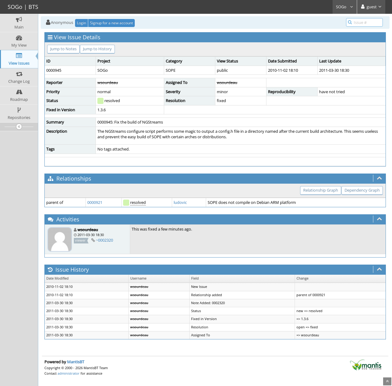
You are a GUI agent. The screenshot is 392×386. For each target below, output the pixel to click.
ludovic (180, 202)
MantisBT (75, 362)
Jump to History (97, 49)
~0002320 (104, 240)
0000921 (94, 202)
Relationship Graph (320, 190)
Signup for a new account (111, 22)
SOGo (344, 7)
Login (81, 22)
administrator (69, 373)
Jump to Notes (63, 49)
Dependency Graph (362, 190)
